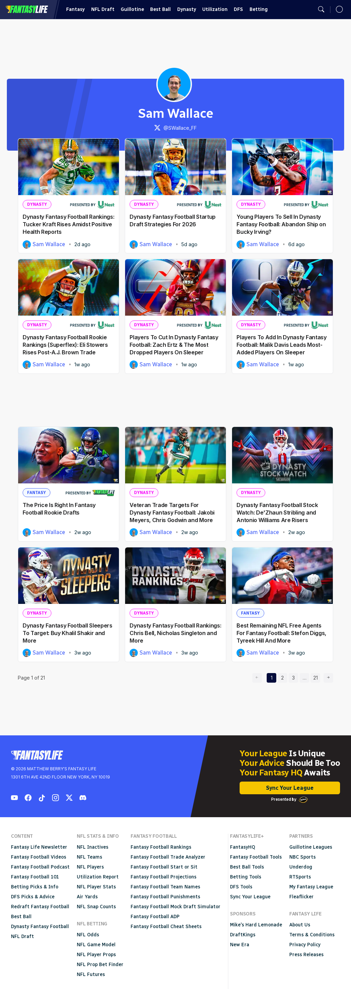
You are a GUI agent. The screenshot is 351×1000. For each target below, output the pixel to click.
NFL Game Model (96, 945)
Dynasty (186, 9)
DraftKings (242, 935)
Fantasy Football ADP (155, 917)
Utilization (215, 9)
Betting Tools (245, 877)
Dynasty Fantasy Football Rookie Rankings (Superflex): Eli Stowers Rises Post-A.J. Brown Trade (65, 345)
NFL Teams (89, 857)
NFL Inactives (92, 847)
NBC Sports (302, 857)
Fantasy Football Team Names (165, 887)
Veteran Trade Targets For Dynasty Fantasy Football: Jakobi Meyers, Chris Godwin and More (172, 512)
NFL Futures (91, 974)
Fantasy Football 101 (35, 877)
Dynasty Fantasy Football (40, 926)
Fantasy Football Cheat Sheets (166, 926)
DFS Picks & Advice (33, 897)
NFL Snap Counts (96, 907)
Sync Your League (290, 788)
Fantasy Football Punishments (165, 897)
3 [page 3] (295, 677)
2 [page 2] (284, 677)
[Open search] (321, 9)
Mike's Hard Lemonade (256, 925)
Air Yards (87, 897)
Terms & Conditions (312, 935)
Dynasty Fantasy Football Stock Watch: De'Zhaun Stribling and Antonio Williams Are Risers (277, 512)
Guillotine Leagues (310, 847)
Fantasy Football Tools (256, 857)
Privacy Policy (304, 945)
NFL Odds (88, 935)
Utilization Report (98, 877)
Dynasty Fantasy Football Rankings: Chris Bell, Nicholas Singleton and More (175, 633)
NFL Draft (102, 9)
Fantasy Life (26, 9)
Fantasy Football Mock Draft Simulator (175, 907)
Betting (259, 9)
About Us (299, 925)
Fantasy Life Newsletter (39, 847)
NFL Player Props (96, 955)
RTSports (300, 877)
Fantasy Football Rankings (161, 847)
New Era (239, 945)
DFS (238, 9)
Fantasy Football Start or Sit (164, 867)
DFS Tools (241, 887)
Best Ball (160, 9)
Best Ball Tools (247, 867)
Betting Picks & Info (34, 887)
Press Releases (306, 955)
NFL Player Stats (96, 887)
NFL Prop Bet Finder (100, 964)
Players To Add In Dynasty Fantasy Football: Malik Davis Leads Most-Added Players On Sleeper (281, 345)
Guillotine (132, 9)
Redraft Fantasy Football (40, 907)
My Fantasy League (311, 887)
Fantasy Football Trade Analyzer (168, 857)
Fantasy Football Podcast (40, 867)
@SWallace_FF (175, 127)
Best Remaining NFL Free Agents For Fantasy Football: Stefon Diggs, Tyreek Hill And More (281, 633)
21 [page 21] (316, 677)
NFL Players (90, 867)
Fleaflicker (301, 897)
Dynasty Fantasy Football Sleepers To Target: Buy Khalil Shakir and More (67, 633)
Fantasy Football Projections (163, 877)
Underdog (300, 867)
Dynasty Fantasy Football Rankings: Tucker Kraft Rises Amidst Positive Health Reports (68, 224)
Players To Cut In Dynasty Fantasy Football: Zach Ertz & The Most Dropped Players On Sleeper (174, 345)
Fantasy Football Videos (38, 857)
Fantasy (75, 9)
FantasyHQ (242, 847)
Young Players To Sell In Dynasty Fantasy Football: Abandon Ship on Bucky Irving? (281, 224)
